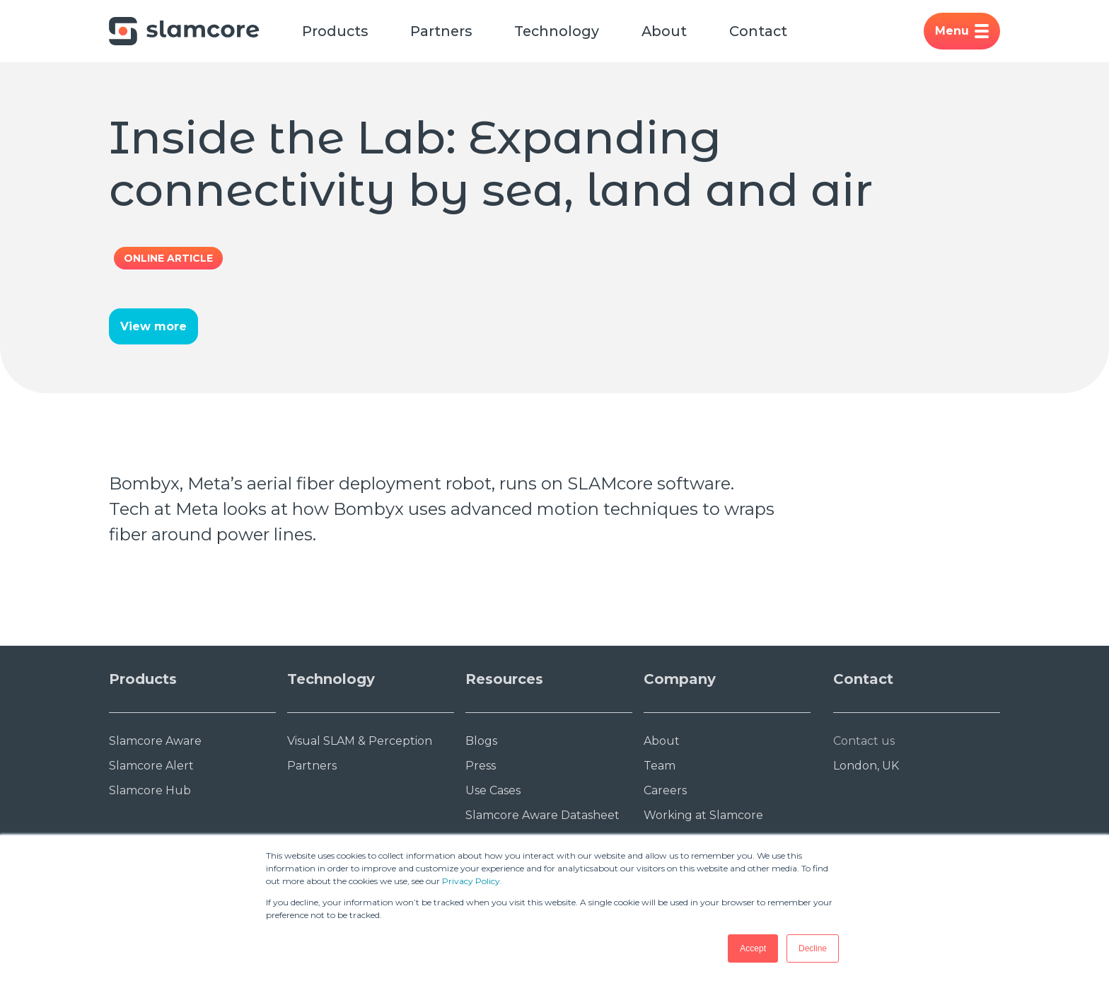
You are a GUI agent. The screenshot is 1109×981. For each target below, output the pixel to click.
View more (153, 327)
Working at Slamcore (703, 816)
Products (335, 31)
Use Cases (493, 791)
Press (480, 766)
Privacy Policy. (472, 881)
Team (659, 766)
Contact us (864, 741)
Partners (443, 31)
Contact (764, 31)
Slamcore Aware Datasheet (542, 816)
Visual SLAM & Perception (359, 741)
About (669, 31)
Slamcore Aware (155, 741)
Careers (665, 791)
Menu (962, 31)
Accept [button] (753, 948)
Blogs (481, 741)
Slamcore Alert (151, 766)
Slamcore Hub (150, 791)
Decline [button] (813, 948)
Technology (560, 31)
